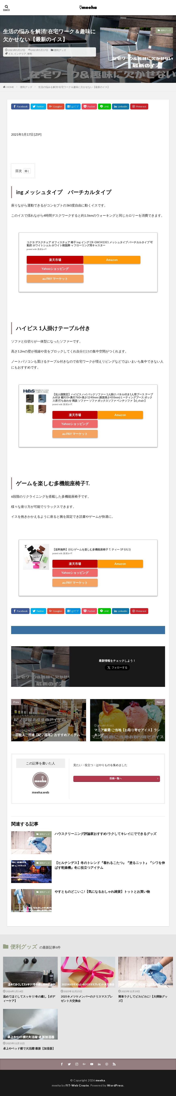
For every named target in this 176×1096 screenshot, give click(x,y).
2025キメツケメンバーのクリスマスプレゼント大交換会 (87, 998)
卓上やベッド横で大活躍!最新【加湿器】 (29, 1048)
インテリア (20, 53)
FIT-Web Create (77, 1085)
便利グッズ (60, 50)
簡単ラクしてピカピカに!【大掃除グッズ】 (142, 998)
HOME (10, 87)
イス (10, 53)
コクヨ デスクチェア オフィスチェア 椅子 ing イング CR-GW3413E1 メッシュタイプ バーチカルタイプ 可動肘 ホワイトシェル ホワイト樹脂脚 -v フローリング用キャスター (90, 244)
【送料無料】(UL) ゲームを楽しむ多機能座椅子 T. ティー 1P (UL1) (91, 549)
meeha (100, 1080)
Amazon (112, 260)
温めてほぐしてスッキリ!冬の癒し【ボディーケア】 (29, 998)
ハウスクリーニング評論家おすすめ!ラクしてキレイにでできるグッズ (105, 834)
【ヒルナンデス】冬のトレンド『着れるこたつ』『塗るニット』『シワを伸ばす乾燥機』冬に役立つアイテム (110, 865)
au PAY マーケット (55, 278)
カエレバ (41, 249)
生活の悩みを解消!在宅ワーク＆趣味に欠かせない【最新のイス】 (74, 87)
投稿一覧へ (116, 778)
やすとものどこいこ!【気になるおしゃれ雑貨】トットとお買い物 (102, 891)
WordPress (115, 1085)
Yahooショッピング (55, 268)
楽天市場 (55, 260)
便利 (29, 53)
